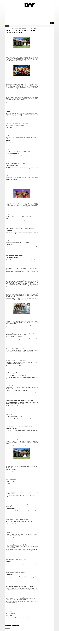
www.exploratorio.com (13, 602)
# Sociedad (17, 625)
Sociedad (16, 28)
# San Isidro (13, 625)
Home (6, 28)
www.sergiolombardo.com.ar (10, 300)
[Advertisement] (29, 14)
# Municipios (9, 625)
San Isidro (13, 28)
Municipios (9, 28)
